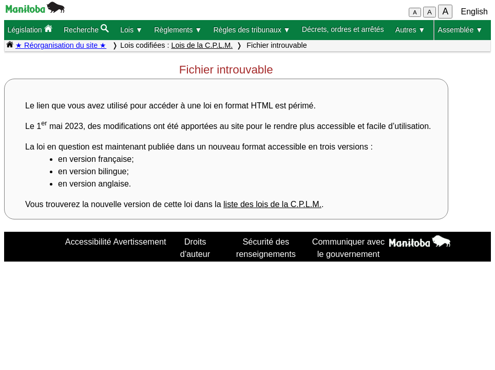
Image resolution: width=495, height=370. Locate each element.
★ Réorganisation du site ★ (60, 45)
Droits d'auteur (195, 247)
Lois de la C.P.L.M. (202, 45)
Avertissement (139, 241)
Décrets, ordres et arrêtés (343, 29)
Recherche (86, 29)
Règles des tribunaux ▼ (251, 30)
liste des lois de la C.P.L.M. (272, 204)
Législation (29, 29)
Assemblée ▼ (460, 30)
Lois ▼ (131, 30)
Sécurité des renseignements (266, 247)
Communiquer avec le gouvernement (348, 247)
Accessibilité (88, 241)
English (474, 11)
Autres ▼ (410, 30)
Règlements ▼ (178, 30)
